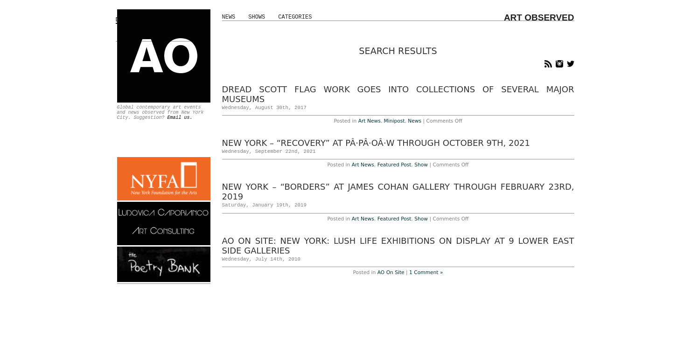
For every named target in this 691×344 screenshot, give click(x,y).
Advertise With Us (329, 328)
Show (421, 165)
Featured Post (394, 165)
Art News (369, 121)
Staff (383, 328)
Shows (256, 17)
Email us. (180, 117)
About (364, 328)
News (229, 17)
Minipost (394, 121)
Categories (295, 17)
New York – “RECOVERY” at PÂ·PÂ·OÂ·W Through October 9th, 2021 (376, 143)
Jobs (399, 328)
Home (293, 328)
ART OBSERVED (539, 17)
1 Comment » (426, 272)
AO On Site (391, 272)
